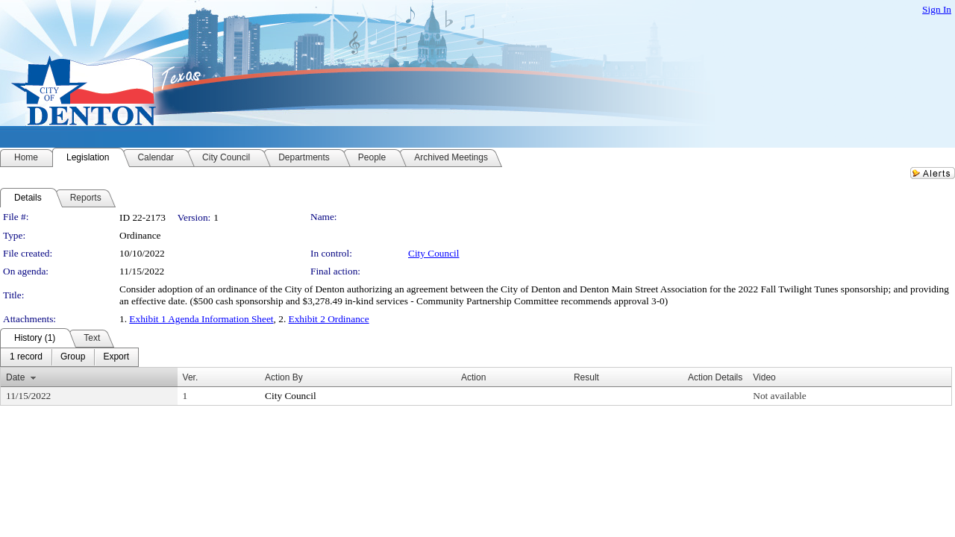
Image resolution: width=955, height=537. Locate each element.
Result (586, 377)
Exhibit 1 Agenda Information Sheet (201, 318)
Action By (284, 377)
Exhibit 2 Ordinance (329, 318)
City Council (434, 253)
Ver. (190, 377)
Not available (779, 395)
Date (15, 377)
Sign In (936, 9)
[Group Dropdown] (72, 357)
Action (473, 377)
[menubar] (69, 357)
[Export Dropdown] (116, 357)
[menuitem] (26, 357)
